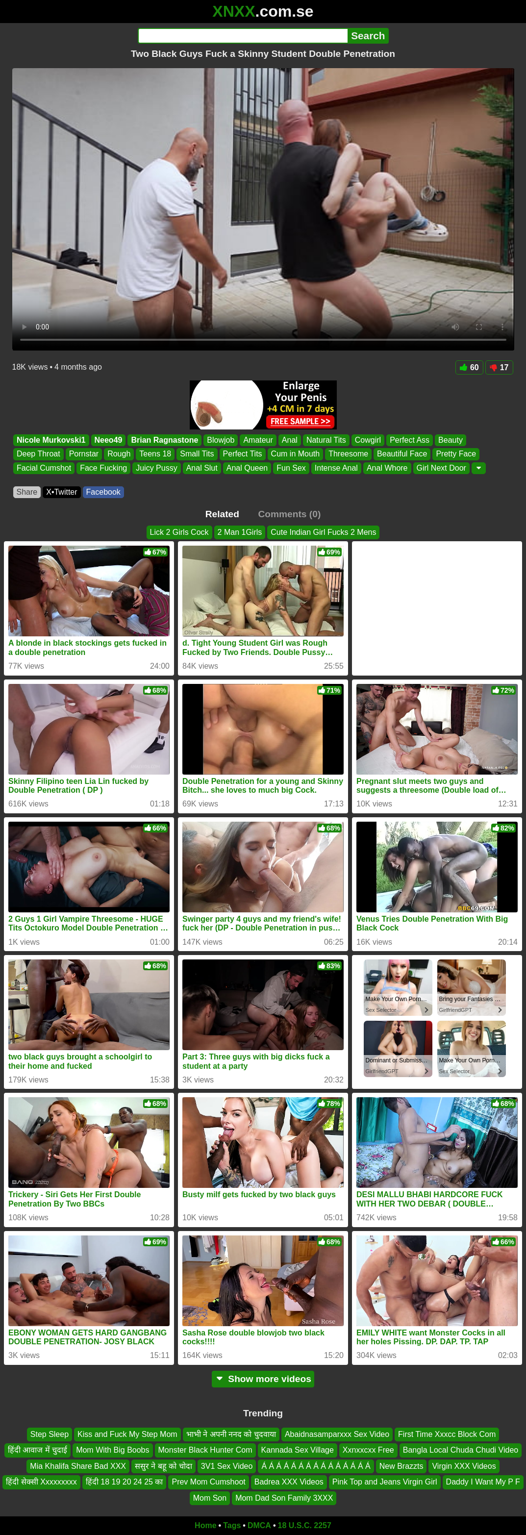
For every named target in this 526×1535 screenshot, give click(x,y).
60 (469, 367)
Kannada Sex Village (297, 1450)
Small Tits (197, 454)
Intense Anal (335, 468)
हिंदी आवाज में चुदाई (37, 1450)
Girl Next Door (441, 468)
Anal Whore (386, 468)
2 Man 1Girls (240, 532)
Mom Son (209, 1498)
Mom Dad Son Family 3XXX (284, 1498)
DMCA (259, 1525)
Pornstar (83, 454)
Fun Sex (291, 468)
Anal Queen (247, 468)
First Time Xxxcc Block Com (447, 1434)
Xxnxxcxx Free (368, 1450)
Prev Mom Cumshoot (208, 1482)
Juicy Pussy (156, 468)
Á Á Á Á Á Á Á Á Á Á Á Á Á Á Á (315, 1466)
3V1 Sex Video (227, 1466)
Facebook (103, 492)
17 (499, 367)
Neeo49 (108, 440)
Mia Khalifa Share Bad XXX (78, 1466)
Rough (118, 454)
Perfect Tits (242, 454)
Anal (289, 440)
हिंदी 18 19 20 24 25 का (124, 1482)
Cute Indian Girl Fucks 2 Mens (323, 532)
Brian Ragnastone (164, 440)
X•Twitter (61, 492)
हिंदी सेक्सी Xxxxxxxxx (41, 1482)
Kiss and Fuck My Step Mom (127, 1434)
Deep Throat (38, 454)
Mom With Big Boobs (112, 1450)
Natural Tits (326, 440)
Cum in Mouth (295, 454)
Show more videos (263, 1379)
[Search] (243, 36)
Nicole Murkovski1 (51, 440)
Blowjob (220, 440)
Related (222, 514)
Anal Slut (201, 468)
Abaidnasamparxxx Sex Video (337, 1434)
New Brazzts (401, 1466)
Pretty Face (456, 454)
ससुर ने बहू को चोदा (163, 1466)
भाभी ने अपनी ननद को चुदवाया (231, 1434)
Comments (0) (289, 514)
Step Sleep (49, 1434)
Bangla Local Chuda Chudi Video (460, 1450)
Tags (232, 1525)
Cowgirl (367, 440)
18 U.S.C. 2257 (304, 1525)
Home (205, 1525)
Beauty (450, 440)
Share (27, 492)
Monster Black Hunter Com (205, 1450)
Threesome (348, 454)
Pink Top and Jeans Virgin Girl (384, 1482)
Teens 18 (155, 454)
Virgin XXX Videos (464, 1466)
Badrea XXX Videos (289, 1482)
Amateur (258, 440)
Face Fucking (103, 468)
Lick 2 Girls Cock (179, 532)
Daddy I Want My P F (483, 1482)
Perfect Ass (409, 440)
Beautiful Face (402, 454)
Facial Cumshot (44, 468)
